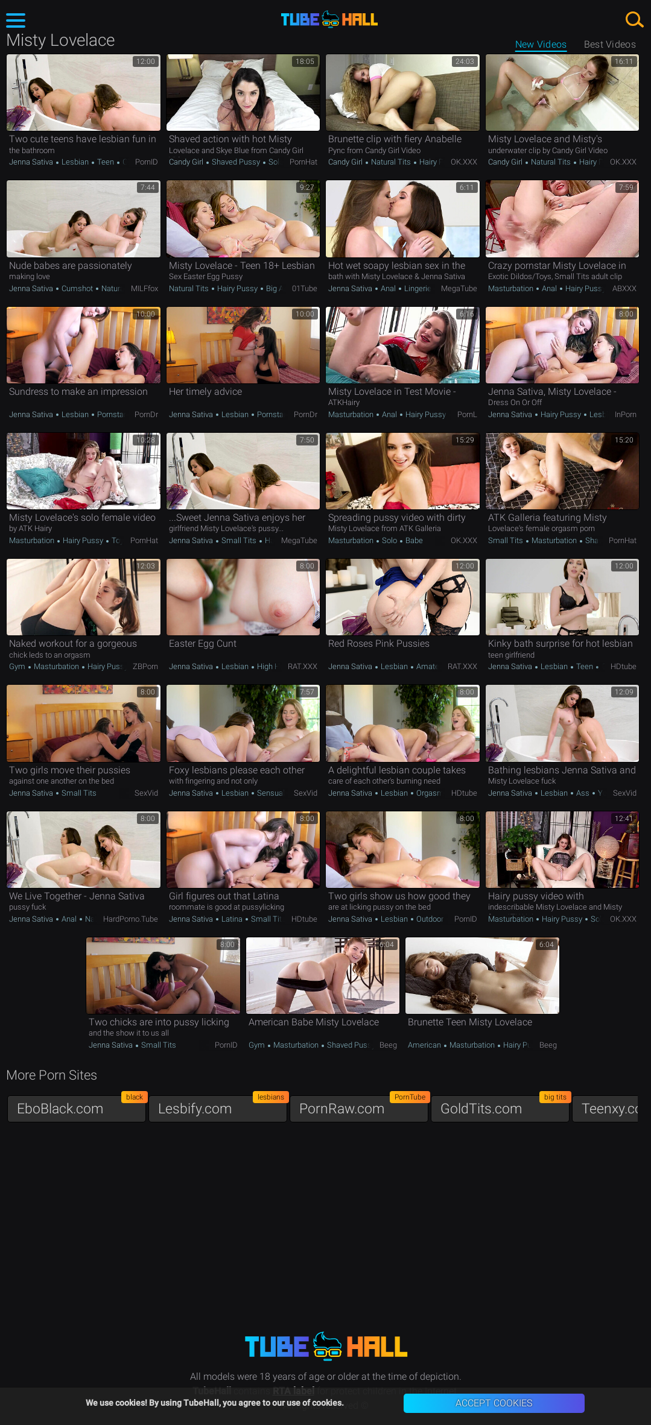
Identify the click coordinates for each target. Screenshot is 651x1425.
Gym (18, 666)
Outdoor (429, 918)
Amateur (431, 666)
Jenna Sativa (32, 161)
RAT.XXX (302, 666)
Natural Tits (391, 161)
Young (608, 792)
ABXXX (624, 288)
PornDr (146, 414)
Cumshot (77, 288)
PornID (146, 161)
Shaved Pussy (236, 161)
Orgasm (429, 792)
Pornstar (111, 414)
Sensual (270, 792)
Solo (276, 161)
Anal (388, 288)
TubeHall (329, 19)
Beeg (388, 1044)
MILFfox (144, 288)
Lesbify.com (222, 1105)
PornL (467, 414)
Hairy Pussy (439, 161)
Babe (413, 540)
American (425, 1044)
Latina (232, 918)
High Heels (274, 666)
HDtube (624, 666)
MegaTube (459, 288)
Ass (582, 792)
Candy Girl (187, 161)
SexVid (146, 792)
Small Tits (239, 540)
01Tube (304, 288)
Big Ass (278, 288)
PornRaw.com (363, 1105)
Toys (119, 540)
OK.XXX (464, 161)
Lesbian (75, 161)
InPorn (626, 414)
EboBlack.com (81, 1105)
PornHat (303, 161)
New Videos (541, 44)
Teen (105, 161)
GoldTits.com (505, 1105)
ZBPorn (145, 666)
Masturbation (511, 288)
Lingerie (417, 288)
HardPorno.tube (130, 918)
